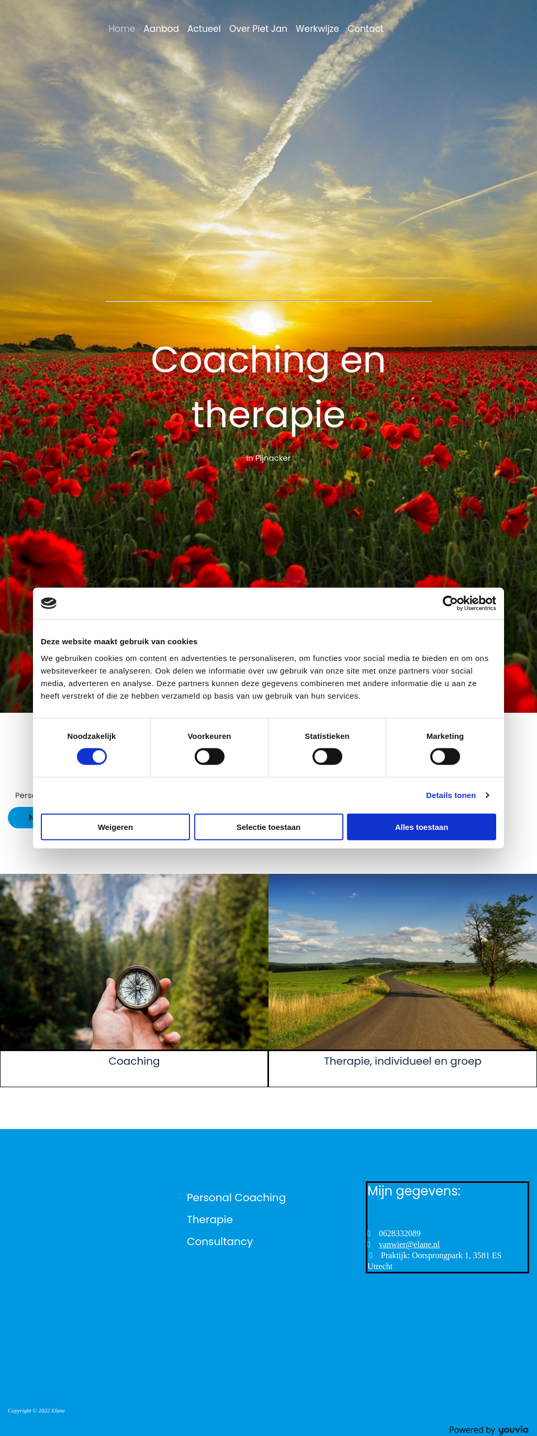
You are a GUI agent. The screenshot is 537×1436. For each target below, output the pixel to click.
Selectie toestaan (269, 826)
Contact (366, 28)
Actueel (204, 28)
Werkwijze (317, 28)
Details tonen (451, 795)
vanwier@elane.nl (409, 1244)
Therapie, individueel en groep (403, 1061)
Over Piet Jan (258, 28)
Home (122, 28)
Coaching (134, 1061)
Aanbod (161, 28)
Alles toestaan (422, 826)
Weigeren (115, 826)
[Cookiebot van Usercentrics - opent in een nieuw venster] (450, 603)
